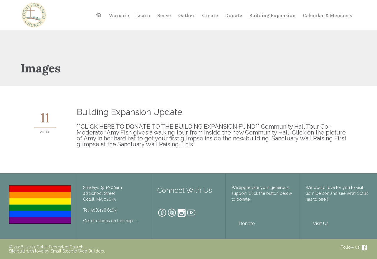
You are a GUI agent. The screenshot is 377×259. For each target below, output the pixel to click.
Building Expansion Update (129, 112)
